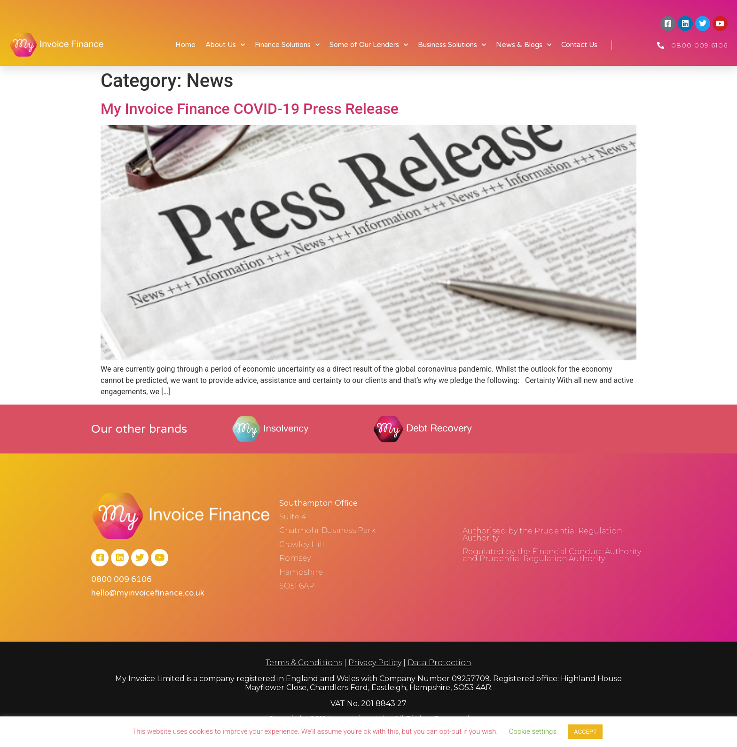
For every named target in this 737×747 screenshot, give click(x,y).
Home (185, 44)
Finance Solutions (287, 45)
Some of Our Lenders (368, 45)
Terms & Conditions (304, 662)
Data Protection (439, 662)
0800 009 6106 (699, 45)
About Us (225, 45)
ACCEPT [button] (585, 731)
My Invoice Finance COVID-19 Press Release (250, 109)
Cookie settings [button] (533, 731)
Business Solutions (452, 45)
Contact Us (579, 44)
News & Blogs (523, 45)
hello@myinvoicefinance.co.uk (147, 593)
